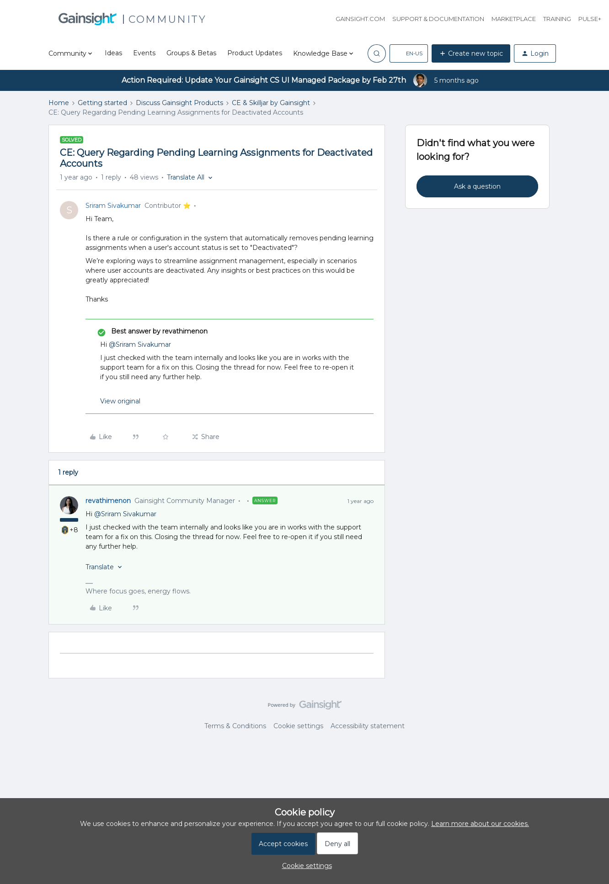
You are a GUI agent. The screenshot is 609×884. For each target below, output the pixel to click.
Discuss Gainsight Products (179, 103)
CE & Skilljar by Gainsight (271, 103)
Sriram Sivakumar (113, 205)
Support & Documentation (438, 18)
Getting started (102, 103)
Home (58, 103)
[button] (409, 53)
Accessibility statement (368, 726)
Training (557, 18)
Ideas (113, 53)
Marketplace (513, 18)
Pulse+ (589, 18)
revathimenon (108, 501)
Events (144, 53)
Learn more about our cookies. (480, 824)
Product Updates (254, 53)
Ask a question (477, 186)
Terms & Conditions (235, 726)
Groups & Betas (191, 53)
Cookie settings (298, 726)
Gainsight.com (360, 18)
